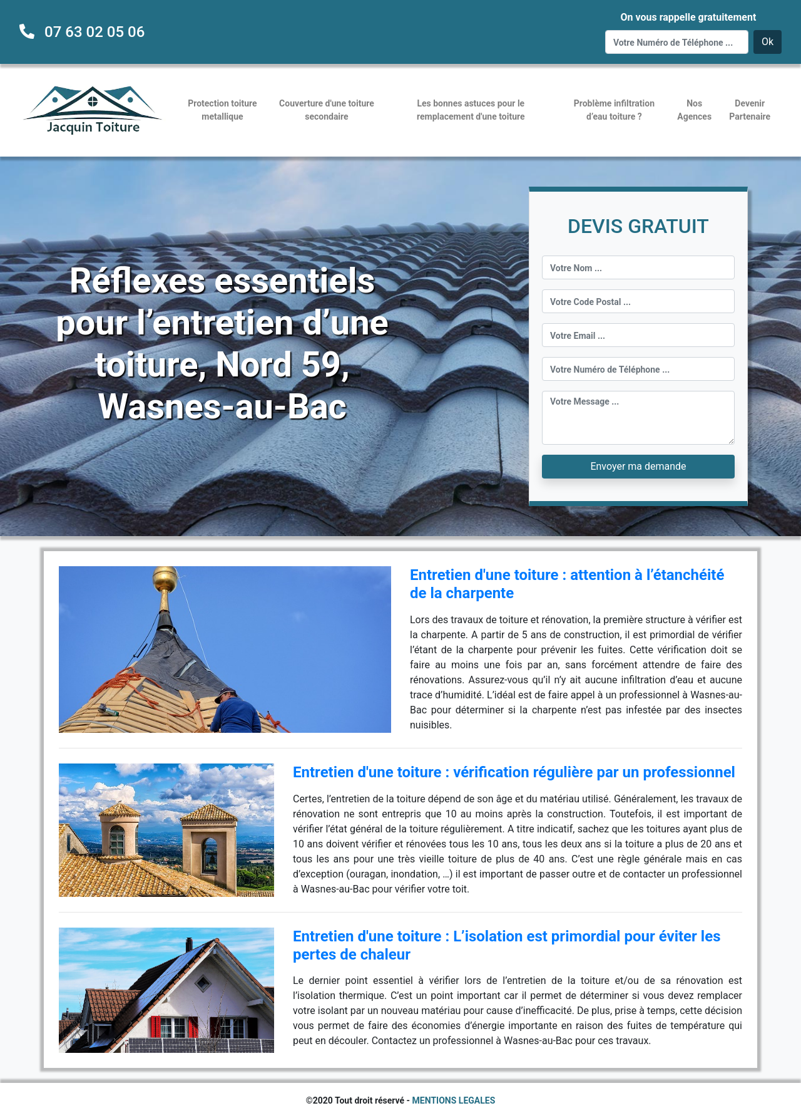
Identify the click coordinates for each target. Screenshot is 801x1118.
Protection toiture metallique (222, 110)
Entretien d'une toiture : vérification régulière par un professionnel (514, 772)
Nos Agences (694, 110)
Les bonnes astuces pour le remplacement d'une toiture (471, 110)
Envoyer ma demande (638, 466)
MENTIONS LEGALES (454, 1100)
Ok (767, 42)
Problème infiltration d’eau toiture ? (614, 110)
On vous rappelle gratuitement (688, 17)
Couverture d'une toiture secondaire (326, 110)
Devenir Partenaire (749, 110)
